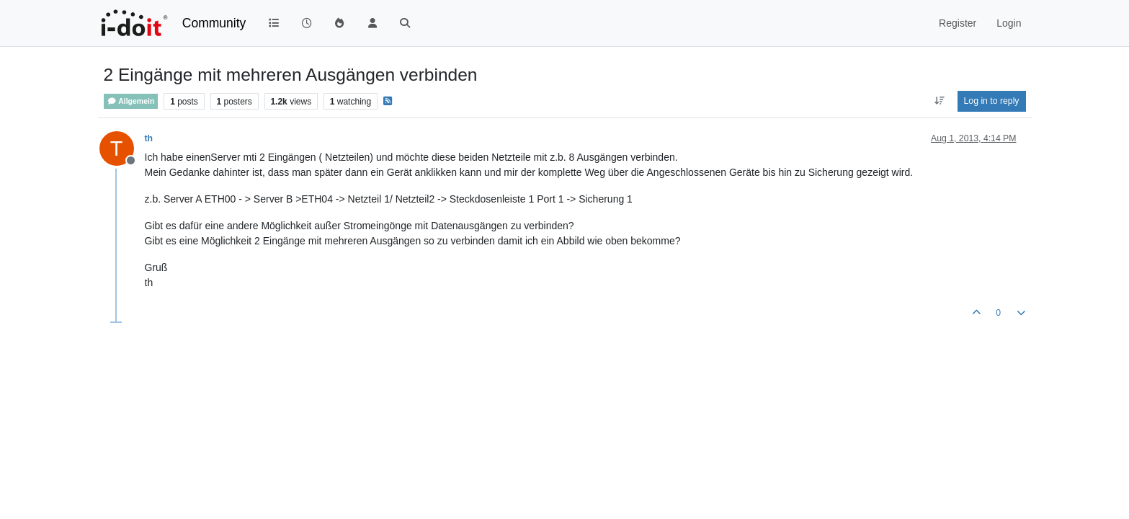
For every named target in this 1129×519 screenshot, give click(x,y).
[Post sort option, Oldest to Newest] (939, 101)
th (149, 138)
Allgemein (131, 101)
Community (214, 23)
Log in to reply (991, 101)
